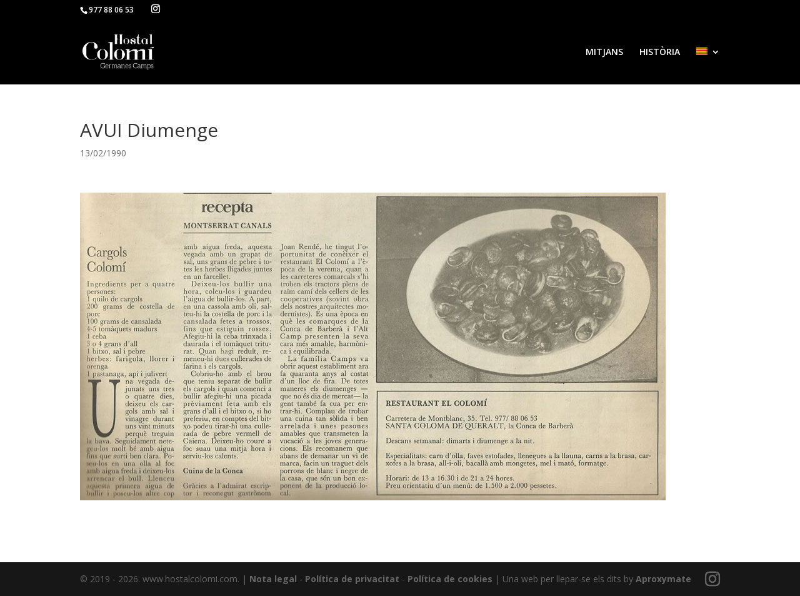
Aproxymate (663, 579)
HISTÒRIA (659, 53)
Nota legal (273, 579)
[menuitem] (708, 66)
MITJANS (604, 53)
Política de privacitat (352, 579)
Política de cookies (450, 579)
